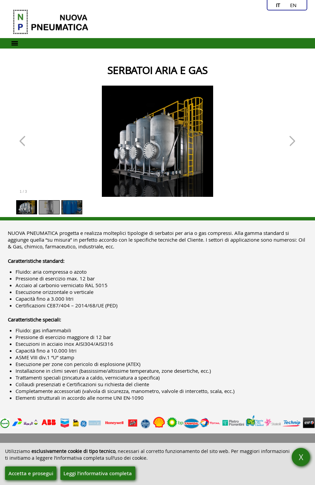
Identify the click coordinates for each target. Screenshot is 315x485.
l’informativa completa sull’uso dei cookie (100, 458)
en (293, 5)
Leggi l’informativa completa (97, 473)
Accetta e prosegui (30, 473)
